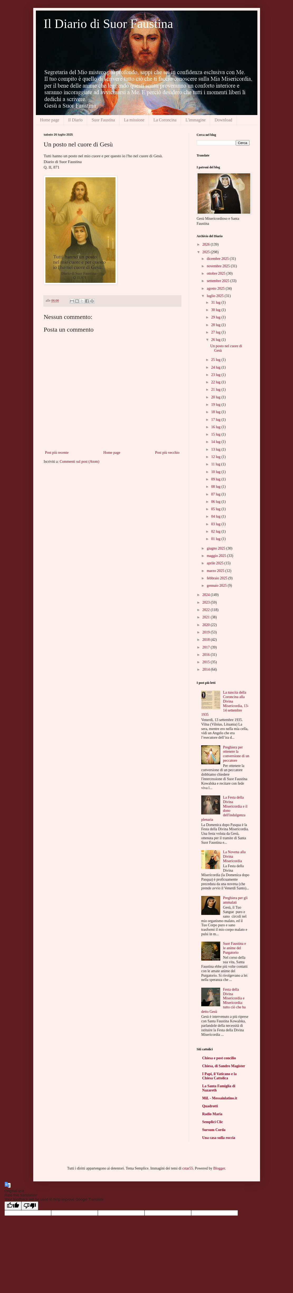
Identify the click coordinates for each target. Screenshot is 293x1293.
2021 (206, 617)
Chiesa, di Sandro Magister (223, 1066)
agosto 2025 (216, 288)
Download (223, 120)
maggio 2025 (217, 556)
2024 (206, 595)
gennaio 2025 (217, 586)
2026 (206, 244)
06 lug (216, 502)
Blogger (219, 1168)
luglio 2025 (216, 296)
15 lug (216, 434)
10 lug (216, 472)
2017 (206, 647)
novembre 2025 (219, 266)
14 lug (216, 442)
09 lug (216, 479)
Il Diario (75, 120)
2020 (206, 625)
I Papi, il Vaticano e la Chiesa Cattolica (219, 1076)
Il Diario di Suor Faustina (108, 24)
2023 (206, 602)
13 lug (216, 449)
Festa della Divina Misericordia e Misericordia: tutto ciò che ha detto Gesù (223, 1000)
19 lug (216, 405)
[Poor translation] (29, 1205)
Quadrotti (210, 1106)
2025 (206, 252)
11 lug (216, 464)
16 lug (216, 427)
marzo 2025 (216, 571)
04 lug (216, 516)
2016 (206, 655)
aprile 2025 (215, 563)
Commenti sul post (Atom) (79, 462)
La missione (134, 120)
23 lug (216, 375)
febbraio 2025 (217, 578)
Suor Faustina (103, 120)
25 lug (216, 360)
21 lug (216, 390)
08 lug (216, 487)
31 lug (216, 302)
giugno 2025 (216, 548)
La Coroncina (165, 120)
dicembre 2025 (218, 259)
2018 (206, 640)
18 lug (216, 412)
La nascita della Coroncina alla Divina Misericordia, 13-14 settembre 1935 (225, 703)
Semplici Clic (212, 1122)
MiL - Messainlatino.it (219, 1098)
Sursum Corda (213, 1130)
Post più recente (57, 453)
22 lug (216, 382)
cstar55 (187, 1168)
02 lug (216, 531)
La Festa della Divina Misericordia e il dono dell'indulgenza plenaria (224, 808)
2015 (206, 662)
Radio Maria (212, 1114)
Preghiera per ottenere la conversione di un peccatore (236, 753)
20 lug (216, 397)
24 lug (216, 367)
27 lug (216, 332)
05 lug (216, 509)
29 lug (216, 317)
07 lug (216, 494)
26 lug (216, 340)
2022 (206, 610)
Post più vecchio (167, 453)
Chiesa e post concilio (219, 1058)
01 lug (216, 539)
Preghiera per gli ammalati (235, 900)
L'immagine (195, 120)
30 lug (216, 310)
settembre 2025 (218, 281)
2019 (206, 632)
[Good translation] (12, 1205)
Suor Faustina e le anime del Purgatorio (234, 948)
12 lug (216, 457)
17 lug (216, 420)
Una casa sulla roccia (218, 1138)
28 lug (216, 325)
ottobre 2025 (217, 273)
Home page (49, 120)
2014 (206, 669)
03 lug (216, 524)
